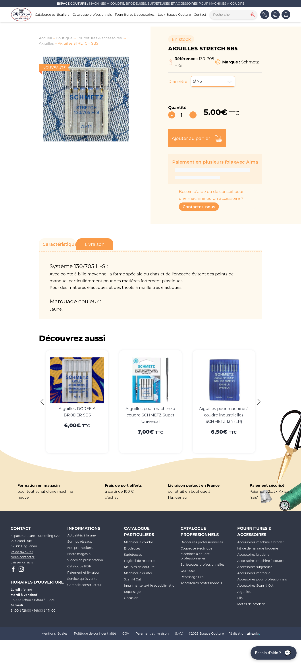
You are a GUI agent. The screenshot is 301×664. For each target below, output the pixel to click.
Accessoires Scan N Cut (255, 585)
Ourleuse (188, 571)
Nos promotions (80, 548)
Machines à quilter (138, 573)
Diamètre (177, 81)
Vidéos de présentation (85, 560)
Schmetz (250, 62)
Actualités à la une (81, 535)
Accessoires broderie (253, 554)
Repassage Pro (192, 577)
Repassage (132, 592)
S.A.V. (179, 633)
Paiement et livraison (83, 572)
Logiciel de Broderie (139, 561)
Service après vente (82, 578)
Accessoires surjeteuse (254, 567)
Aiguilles (46, 43)
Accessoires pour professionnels (262, 579)
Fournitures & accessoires (134, 14)
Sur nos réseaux (79, 541)
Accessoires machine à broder (260, 542)
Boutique (64, 38)
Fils (240, 598)
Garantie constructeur (84, 585)
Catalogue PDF (79, 566)
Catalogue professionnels (92, 14)
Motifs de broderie (251, 604)
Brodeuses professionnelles (202, 542)
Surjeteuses (133, 554)
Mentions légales (54, 633)
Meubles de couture (139, 567)
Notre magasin (79, 554)
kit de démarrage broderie (257, 548)
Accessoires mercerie (253, 573)
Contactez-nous (199, 206)
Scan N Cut (132, 579)
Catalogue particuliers (52, 14)
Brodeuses (132, 548)
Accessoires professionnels (201, 583)
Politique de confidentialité (95, 633)
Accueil (45, 38)
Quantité (177, 107)
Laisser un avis (22, 562)
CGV (125, 633)
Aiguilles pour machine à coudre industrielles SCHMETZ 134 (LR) (224, 415)
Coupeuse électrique (196, 548)
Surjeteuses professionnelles (202, 564)
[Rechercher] (252, 14)
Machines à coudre (138, 542)
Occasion (131, 598)
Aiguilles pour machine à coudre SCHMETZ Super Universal (150, 415)
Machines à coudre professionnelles (195, 556)
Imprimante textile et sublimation (150, 585)
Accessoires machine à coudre (260, 561)
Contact (200, 14)
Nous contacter (23, 557)
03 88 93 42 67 (22, 552)
